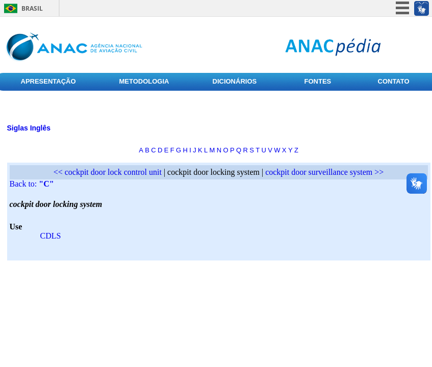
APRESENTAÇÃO (48, 81)
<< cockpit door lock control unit (108, 172)
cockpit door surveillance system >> (324, 172)
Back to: (32, 183)
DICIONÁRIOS (235, 81)
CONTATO (394, 81)
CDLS (50, 235)
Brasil (32, 8)
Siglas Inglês (29, 128)
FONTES (318, 81)
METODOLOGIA (144, 81)
